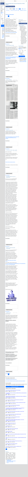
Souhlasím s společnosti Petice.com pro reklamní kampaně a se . (23, 70)
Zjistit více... (2, 13)
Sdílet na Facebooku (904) (10, 6)
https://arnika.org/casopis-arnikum (10, 172)
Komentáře (24, 8)
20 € (25, 60)
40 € (20, 61)
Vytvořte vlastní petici (15, 396)
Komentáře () (7, 88)
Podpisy (18, 8)
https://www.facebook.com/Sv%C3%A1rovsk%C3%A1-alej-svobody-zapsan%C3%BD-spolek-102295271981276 (13, 68)
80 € (22, 61)
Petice (7, 8)
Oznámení (12, 8)
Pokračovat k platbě (22, 66)
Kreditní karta (22, 64)
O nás (7, 472)
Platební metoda (2, 19)
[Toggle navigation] (27, 1)
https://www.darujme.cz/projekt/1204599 (11, 42)
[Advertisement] (16, 18)
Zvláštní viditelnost (23, 10)
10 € (22, 60)
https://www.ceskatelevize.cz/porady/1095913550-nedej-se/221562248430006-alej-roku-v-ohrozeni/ (12, 148)
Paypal (21, 63)
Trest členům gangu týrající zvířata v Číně (11, 389)
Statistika (7, 10)
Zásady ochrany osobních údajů (15, 10)
